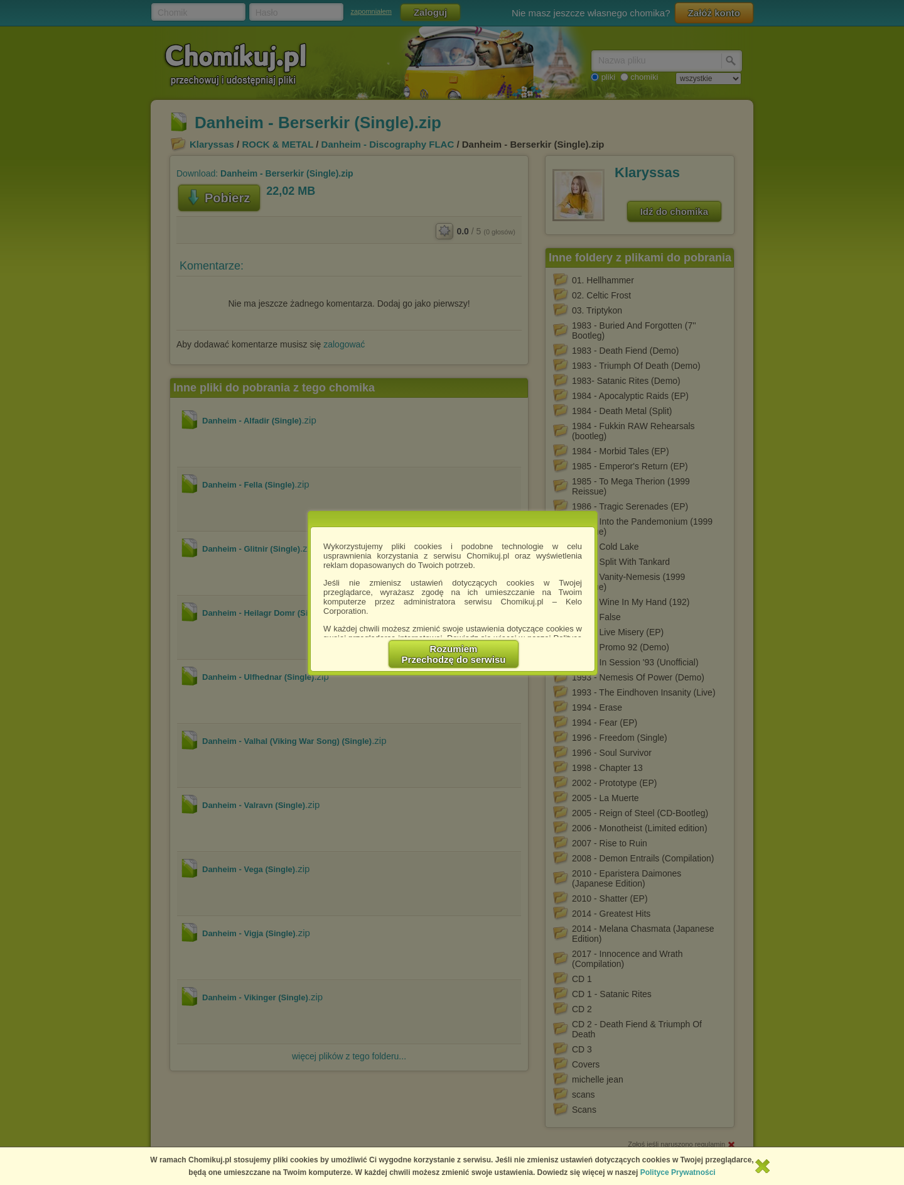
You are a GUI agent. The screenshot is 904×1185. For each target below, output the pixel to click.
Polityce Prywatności (678, 1172)
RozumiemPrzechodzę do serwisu (454, 654)
